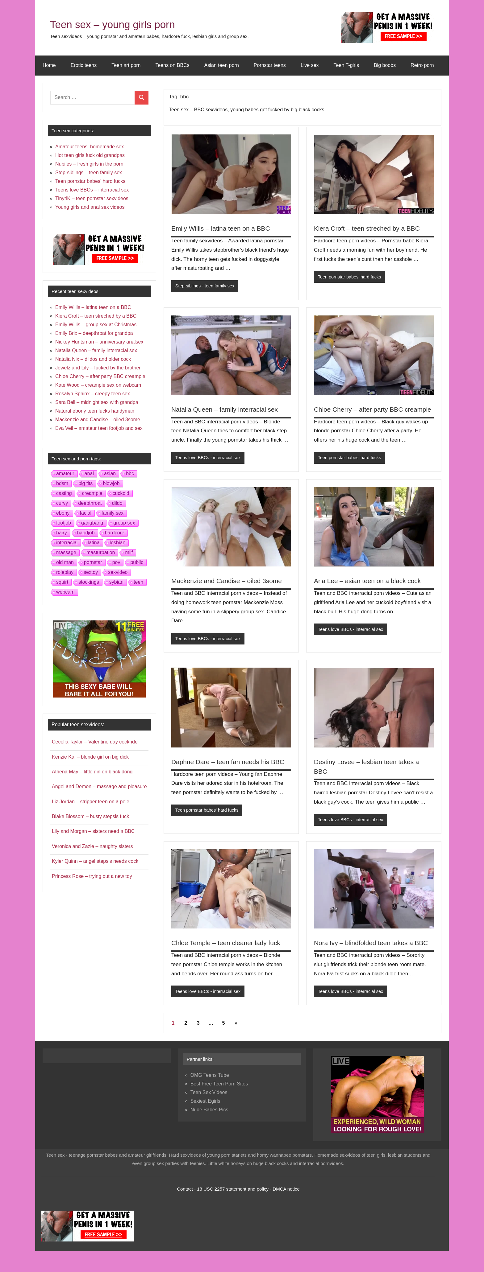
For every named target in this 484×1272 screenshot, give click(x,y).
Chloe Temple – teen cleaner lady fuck (228, 953)
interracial (66, 542)
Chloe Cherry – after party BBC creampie (100, 376)
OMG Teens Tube (209, 1095)
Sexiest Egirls (205, 1121)
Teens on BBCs (172, 65)
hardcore (114, 532)
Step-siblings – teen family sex (88, 172)
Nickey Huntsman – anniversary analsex (99, 341)
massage (66, 552)
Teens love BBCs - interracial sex (209, 458)
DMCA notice (286, 1209)
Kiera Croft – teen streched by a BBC (370, 228)
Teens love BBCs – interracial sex (92, 189)
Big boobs (385, 65)
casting (64, 493)
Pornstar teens (270, 65)
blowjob (111, 483)
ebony (63, 513)
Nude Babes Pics (209, 1130)
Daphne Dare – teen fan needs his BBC (230, 772)
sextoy (91, 572)
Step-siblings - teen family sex (206, 286)
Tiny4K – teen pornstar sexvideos (91, 198)
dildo (117, 503)
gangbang (92, 522)
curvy (62, 503)
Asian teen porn (221, 65)
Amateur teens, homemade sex (89, 146)
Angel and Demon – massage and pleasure (99, 786)
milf (129, 552)
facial (85, 513)
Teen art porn (125, 65)
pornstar (93, 562)
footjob (63, 522)
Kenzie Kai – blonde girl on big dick (90, 756)
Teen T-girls (346, 65)
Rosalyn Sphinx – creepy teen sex (92, 393)
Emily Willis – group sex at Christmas (95, 324)
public (136, 562)
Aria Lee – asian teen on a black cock (370, 591)
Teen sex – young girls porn (125, 24)
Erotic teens (84, 65)
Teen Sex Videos (208, 1113)
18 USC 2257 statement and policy (233, 1209)
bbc (130, 473)
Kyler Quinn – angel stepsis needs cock (95, 861)
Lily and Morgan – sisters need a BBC (93, 831)
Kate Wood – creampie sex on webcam (98, 385)
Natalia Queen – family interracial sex (227, 410)
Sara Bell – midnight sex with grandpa (96, 402)
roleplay (64, 572)
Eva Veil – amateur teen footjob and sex (99, 428)
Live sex (310, 65)
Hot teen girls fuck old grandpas (90, 155)
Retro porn (422, 65)
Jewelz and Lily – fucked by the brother (98, 367)
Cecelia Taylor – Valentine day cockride (95, 741)
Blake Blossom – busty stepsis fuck (90, 816)
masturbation (100, 552)
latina (93, 542)
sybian (116, 582)
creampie (92, 493)
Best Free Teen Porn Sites (219, 1104)
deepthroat (90, 503)
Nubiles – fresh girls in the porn (89, 164)
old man (65, 562)
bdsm (62, 483)
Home (49, 65)
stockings (88, 582)
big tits (85, 483)
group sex (124, 522)
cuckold (121, 493)
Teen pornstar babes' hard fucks (351, 277)
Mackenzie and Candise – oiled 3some (229, 591)
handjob (86, 532)
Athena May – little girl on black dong (92, 771)
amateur (65, 473)
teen (138, 582)
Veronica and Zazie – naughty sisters (92, 846)
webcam (65, 592)
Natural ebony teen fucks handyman (94, 411)
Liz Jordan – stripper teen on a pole (90, 801)
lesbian (118, 542)
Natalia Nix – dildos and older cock (93, 359)
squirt (62, 582)
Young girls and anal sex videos (89, 207)
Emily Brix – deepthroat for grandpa (94, 333)
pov (116, 562)
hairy (61, 532)
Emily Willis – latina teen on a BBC (223, 228)
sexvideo (117, 572)
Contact (185, 1209)
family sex (112, 513)
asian (110, 473)
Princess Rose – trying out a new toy (92, 876)
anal (89, 473)
